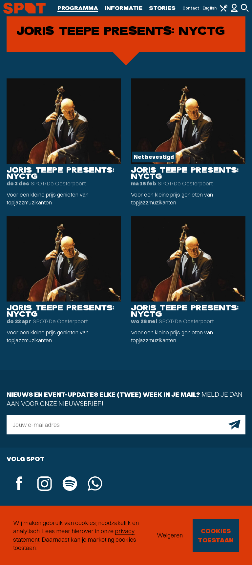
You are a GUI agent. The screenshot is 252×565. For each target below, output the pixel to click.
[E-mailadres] (126, 424)
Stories (162, 8)
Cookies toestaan (216, 535)
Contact (191, 8)
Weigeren (170, 535)
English (209, 8)
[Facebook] (19, 484)
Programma (77, 8)
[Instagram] (44, 484)
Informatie (123, 8)
